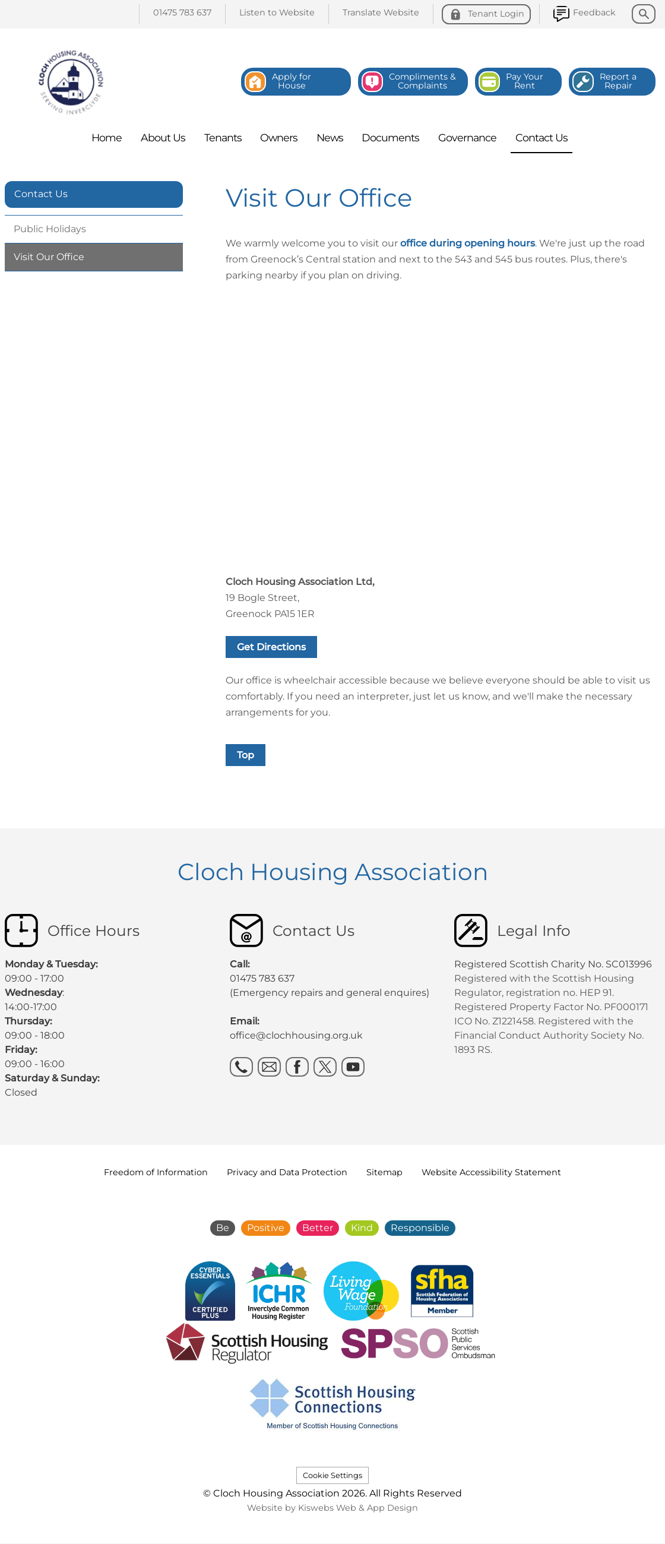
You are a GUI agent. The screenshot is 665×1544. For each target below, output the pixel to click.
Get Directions (271, 647)
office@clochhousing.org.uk (296, 1035)
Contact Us (41, 194)
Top (245, 755)
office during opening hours (467, 243)
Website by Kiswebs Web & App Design (332, 1507)
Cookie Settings (332, 1475)
